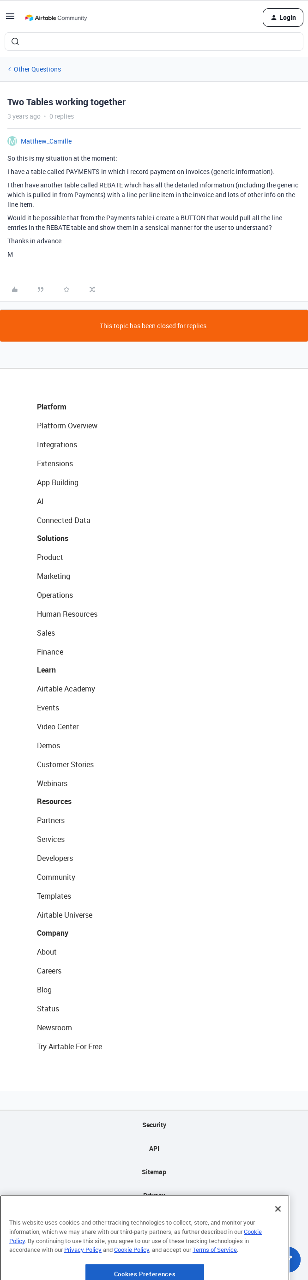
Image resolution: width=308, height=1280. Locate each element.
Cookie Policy (131, 1273)
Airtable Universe (64, 915)
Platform (51, 407)
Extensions (55, 463)
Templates (54, 896)
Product (50, 557)
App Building (58, 482)
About (47, 952)
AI (40, 501)
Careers (49, 971)
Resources (54, 801)
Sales (46, 633)
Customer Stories (65, 764)
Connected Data (64, 520)
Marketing (53, 576)
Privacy (154, 1195)
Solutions (52, 538)
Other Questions (37, 69)
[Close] (278, 1232)
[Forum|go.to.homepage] (56, 17)
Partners (51, 820)
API (154, 1148)
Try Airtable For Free (69, 1046)
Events (48, 708)
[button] (10, 19)
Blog (44, 990)
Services (51, 839)
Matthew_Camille (46, 141)
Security (154, 1124)
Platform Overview (67, 426)
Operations (55, 595)
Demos (48, 745)
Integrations (57, 444)
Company (52, 933)
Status (48, 1009)
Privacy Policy (83, 1273)
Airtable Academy (66, 689)
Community (56, 877)
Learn (46, 670)
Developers (55, 858)
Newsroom (54, 1027)
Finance (50, 652)
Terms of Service (215, 1273)
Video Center (58, 726)
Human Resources (67, 614)
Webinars (52, 783)
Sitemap (154, 1171)
